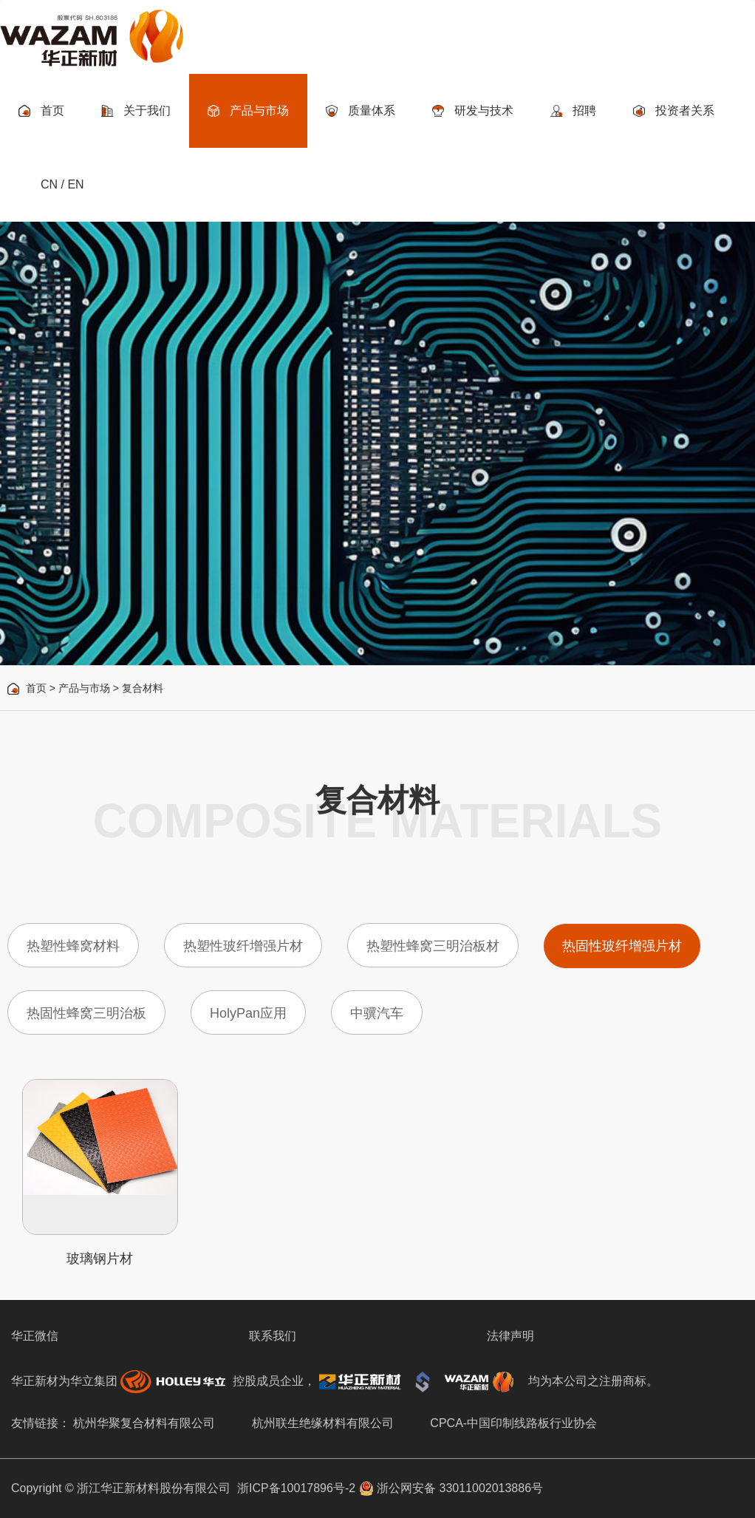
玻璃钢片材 (99, 1258)
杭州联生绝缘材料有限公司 (323, 1423)
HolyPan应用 (248, 1013)
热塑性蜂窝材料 (73, 946)
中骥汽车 (376, 1013)
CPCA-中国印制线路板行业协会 (513, 1423)
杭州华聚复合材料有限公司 (144, 1423)
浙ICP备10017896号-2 (296, 1488)
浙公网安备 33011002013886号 (451, 1488)
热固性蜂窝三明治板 (86, 1013)
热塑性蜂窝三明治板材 (432, 946)
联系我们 (272, 1336)
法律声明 (510, 1336)
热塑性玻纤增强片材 (243, 946)
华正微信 (34, 1336)
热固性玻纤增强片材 (622, 946)
